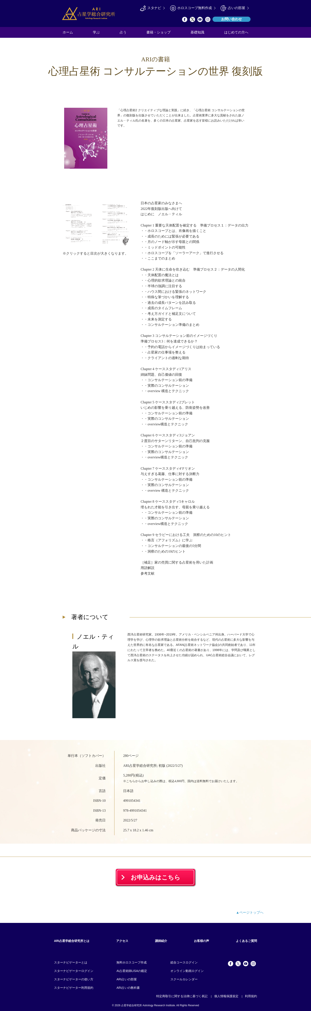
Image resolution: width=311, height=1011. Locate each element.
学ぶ (96, 32)
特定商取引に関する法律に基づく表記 (182, 996)
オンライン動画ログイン (187, 971)
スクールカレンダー (184, 979)
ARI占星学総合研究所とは (71, 941)
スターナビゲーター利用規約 (73, 987)
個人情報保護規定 (226, 996)
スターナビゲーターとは (70, 962)
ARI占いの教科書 (128, 987)
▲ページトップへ (249, 912)
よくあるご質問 (246, 941)
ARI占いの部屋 (126, 979)
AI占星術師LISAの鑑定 (131, 971)
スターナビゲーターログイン (73, 971)
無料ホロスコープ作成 (131, 962)
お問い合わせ (231, 19)
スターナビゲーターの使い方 (73, 979)
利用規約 (251, 996)
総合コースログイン (184, 962)
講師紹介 (161, 941)
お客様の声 (201, 941)
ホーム (68, 32)
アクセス (122, 941)
